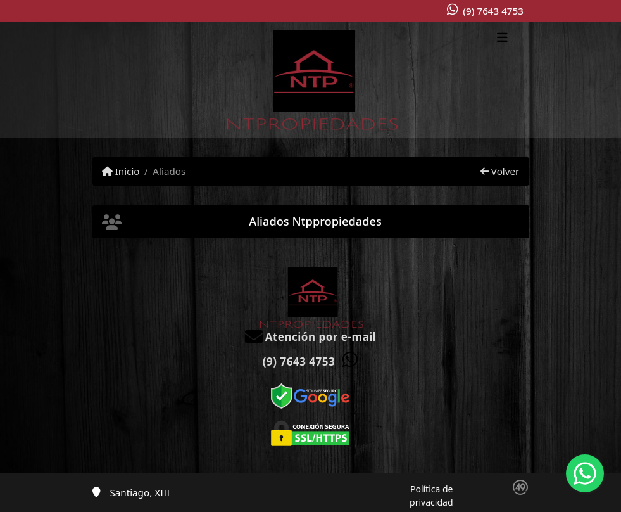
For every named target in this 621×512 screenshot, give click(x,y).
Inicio (121, 171)
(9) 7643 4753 (493, 10)
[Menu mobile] (311, 80)
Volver (499, 171)
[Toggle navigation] (502, 39)
